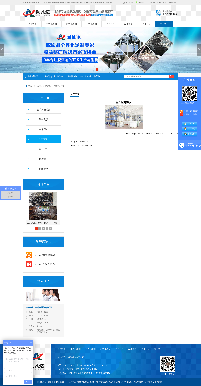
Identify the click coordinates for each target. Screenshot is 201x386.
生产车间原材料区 (85, 145)
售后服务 (43, 149)
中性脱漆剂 (51, 24)
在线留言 (162, 2)
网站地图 (173, 2)
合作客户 (43, 129)
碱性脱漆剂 (91, 24)
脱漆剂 (47, 76)
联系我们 (152, 2)
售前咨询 (191, 129)
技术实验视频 (43, 109)
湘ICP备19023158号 (104, 373)
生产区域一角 (83, 142)
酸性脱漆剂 (71, 24)
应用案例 (128, 24)
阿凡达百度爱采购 (40, 263)
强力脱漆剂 (58, 76)
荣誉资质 (43, 119)
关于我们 (164, 24)
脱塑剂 (97, 76)
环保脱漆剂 (72, 76)
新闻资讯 (43, 168)
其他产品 (110, 24)
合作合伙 (146, 24)
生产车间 (55, 86)
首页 (39, 86)
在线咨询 (191, 124)
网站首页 (32, 24)
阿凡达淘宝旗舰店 (40, 254)
